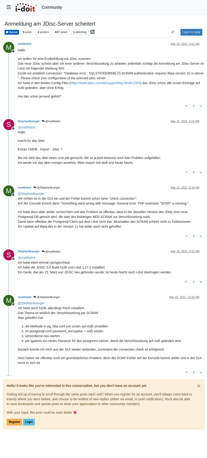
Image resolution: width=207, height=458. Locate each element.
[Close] (198, 386)
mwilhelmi (24, 44)
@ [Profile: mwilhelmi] (26, 127)
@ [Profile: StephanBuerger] (31, 193)
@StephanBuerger (46, 187)
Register (14, 422)
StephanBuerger (29, 121)
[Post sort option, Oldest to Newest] (173, 32)
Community (52, 7)
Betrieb (12, 32)
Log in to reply (191, 32)
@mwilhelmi (51, 121)
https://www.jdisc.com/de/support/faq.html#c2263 (105, 83)
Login (29, 422)
